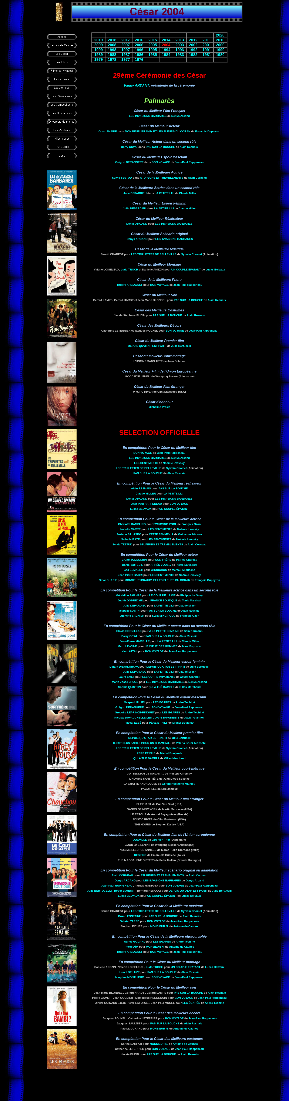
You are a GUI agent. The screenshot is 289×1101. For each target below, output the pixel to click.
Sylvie (122, 177)
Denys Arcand (180, 116)
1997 (125, 50)
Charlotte (132, 524)
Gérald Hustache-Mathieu (178, 783)
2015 (152, 40)
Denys (136, 223)
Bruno (135, 559)
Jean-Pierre (130, 575)
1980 (220, 55)
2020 (220, 35)
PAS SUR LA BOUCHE (160, 146)
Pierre (131, 946)
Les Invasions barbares (148, 116)
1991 (206, 50)
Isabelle (130, 529)
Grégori (129, 162)
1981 (206, 55)
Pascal (132, 722)
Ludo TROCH (129, 269)
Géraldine (129, 595)
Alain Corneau (197, 177)
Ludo (154, 967)
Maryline (129, 977)
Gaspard (135, 702)
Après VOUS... (161, 564)
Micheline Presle (159, 407)
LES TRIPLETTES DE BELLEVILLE (154, 254)
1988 (112, 55)
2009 (98, 45)
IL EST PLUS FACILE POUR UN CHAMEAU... (142, 743)
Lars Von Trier (161, 839)
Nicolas (130, 717)
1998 (112, 50)
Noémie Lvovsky (174, 463)
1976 (139, 59)
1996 (139, 50)
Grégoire (134, 712)
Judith (130, 600)
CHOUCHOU (159, 570)
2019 (98, 40)
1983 (179, 55)
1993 (179, 50)
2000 (220, 45)
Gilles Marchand (190, 687)
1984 (166, 55)
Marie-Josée (125, 682)
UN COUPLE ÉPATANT (186, 269)
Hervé (130, 972)
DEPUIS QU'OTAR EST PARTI (147, 345)
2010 (220, 40)
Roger (124, 890)
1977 (125, 59)
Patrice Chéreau (186, 559)
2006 (139, 45)
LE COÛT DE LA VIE (162, 595)
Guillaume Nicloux (190, 534)
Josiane (129, 534)
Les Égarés (162, 702)
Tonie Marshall (191, 600)
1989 (98, 55)
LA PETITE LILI (164, 193)
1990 (220, 50)
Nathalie (130, 539)
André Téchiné (185, 702)
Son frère (163, 559)
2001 (206, 45)
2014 (166, 40)
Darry (129, 146)
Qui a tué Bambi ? (161, 687)
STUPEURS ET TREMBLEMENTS (161, 177)
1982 (193, 55)
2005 (152, 45)
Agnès (134, 941)
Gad (133, 570)
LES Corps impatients (158, 676)
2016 (139, 40)
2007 (125, 45)
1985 (152, 55)
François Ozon (191, 524)
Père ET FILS (158, 722)
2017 (125, 40)
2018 (112, 40)
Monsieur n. (159, 926)
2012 (193, 40)
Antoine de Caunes (185, 926)
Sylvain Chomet (191, 254)
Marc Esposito (191, 646)
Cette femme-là (161, 534)
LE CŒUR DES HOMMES (161, 646)
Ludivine (132, 615)
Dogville (140, 839)
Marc (127, 646)
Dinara (124, 666)
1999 (98, 50)
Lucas (140, 508)
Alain (122, 875)
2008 (112, 45)
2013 (179, 40)
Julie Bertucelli (181, 345)
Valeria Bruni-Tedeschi (190, 743)
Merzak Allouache (183, 570)
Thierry (129, 284)
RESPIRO (140, 855)
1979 (98, 59)
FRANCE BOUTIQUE (163, 600)
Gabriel (130, 921)
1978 (112, 59)
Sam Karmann (193, 631)
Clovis (129, 631)
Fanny (136, 85)
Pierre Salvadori (186, 564)
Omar (107, 131)
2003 (179, 45)
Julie (135, 193)
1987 (125, 55)
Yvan (129, 651)
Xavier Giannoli (190, 676)
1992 (193, 50)
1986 (139, 55)
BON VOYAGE (161, 162)
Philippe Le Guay (191, 595)
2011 (206, 40)
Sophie (129, 687)
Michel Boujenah (183, 722)
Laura (127, 676)
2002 (193, 45)
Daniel (132, 564)
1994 (166, 50)
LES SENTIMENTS (146, 463)
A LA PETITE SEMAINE (164, 631)
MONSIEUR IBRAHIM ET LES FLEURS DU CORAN (157, 131)
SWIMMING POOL (165, 524)
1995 (152, 50)
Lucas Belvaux (215, 269)
